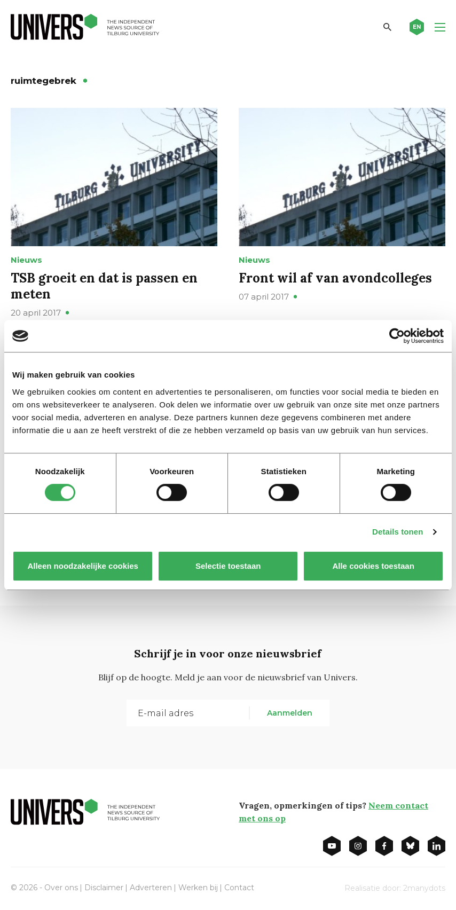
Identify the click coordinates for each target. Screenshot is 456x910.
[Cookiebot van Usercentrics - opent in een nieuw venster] (397, 336)
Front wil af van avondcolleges (335, 278)
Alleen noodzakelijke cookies (82, 565)
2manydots (424, 888)
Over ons (61, 887)
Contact (239, 887)
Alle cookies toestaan (373, 565)
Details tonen (397, 531)
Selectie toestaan (228, 565)
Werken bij (198, 887)
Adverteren (151, 887)
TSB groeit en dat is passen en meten (104, 286)
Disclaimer (103, 887)
